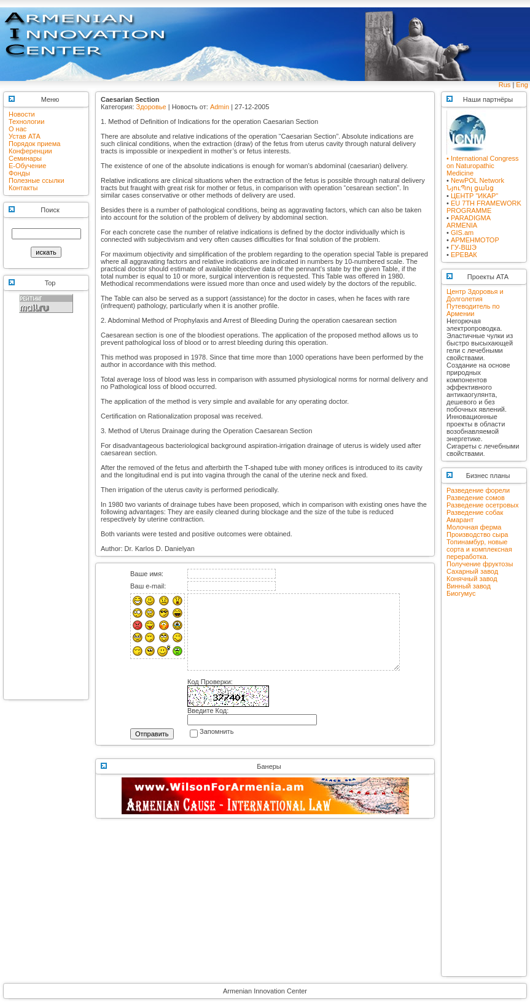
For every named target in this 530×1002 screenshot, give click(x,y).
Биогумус (460, 593)
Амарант (459, 519)
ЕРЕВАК (464, 254)
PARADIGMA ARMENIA (468, 221)
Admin (219, 106)
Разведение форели (478, 490)
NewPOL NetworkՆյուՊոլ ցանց (475, 184)
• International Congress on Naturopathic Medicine (482, 162)
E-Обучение (27, 165)
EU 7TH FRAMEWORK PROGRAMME (483, 206)
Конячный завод (471, 578)
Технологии (26, 121)
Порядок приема (34, 143)
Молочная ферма (473, 527)
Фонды (19, 173)
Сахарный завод (472, 571)
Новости (22, 114)
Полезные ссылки (36, 180)
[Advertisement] (46, 512)
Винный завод (468, 586)
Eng (522, 84)
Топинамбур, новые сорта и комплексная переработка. (479, 549)
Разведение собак (474, 512)
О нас (17, 129)
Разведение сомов (475, 497)
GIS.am (462, 232)
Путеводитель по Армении (473, 310)
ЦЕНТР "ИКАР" (474, 195)
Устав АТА (25, 136)
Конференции (30, 151)
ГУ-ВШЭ (464, 247)
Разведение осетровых (482, 505)
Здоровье (151, 106)
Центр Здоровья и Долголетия (475, 295)
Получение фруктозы (479, 564)
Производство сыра (477, 534)
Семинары (25, 158)
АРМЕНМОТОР (475, 240)
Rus (505, 84)
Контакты (23, 187)
